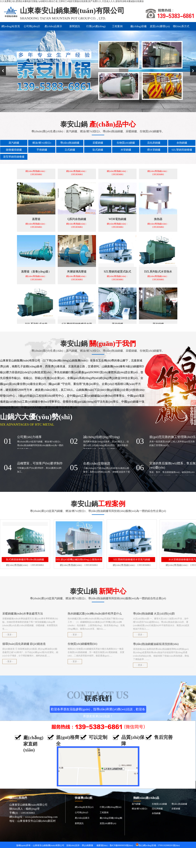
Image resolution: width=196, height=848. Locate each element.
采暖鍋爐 (175, 808)
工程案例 (117, 26)
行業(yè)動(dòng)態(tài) (96, 28)
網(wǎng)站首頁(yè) (10, 28)
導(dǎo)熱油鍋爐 (179, 804)
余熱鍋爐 (156, 813)
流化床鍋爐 (157, 808)
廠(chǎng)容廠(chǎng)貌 (138, 28)
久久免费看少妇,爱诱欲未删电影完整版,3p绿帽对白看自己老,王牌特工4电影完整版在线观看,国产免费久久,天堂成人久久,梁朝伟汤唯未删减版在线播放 (72, 1)
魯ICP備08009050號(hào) (121, 845)
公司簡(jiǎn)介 (32, 26)
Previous (3, 70)
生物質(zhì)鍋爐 (159, 804)
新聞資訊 (74, 26)
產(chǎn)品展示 (53, 26)
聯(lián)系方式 (181, 26)
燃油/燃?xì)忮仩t (139, 808)
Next (193, 70)
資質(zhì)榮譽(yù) (160, 26)
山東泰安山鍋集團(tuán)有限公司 (48, 845)
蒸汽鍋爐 (136, 804)
